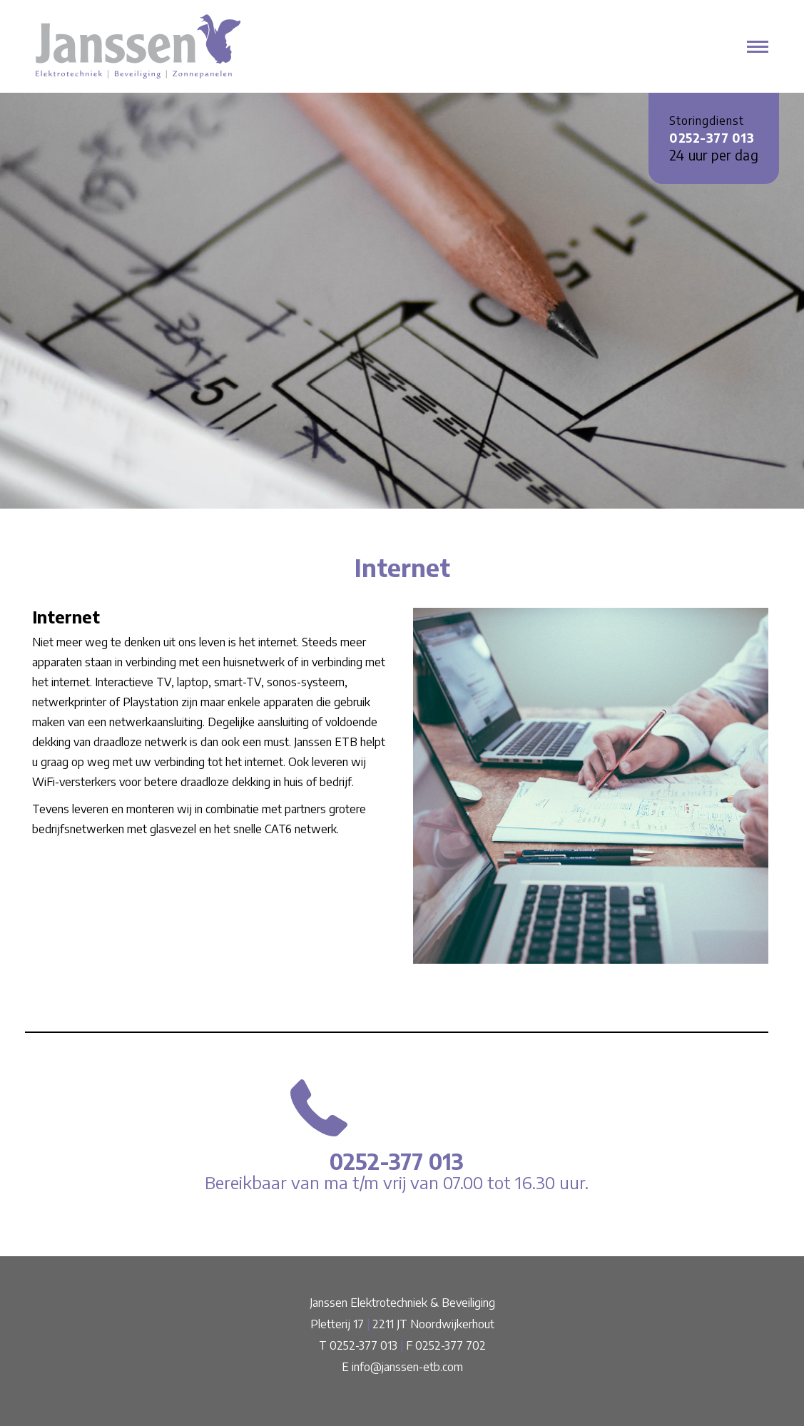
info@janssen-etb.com (407, 1367)
